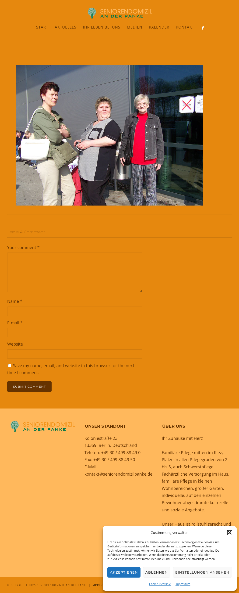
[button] (229, 532)
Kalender (159, 27)
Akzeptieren (124, 572)
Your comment (23, 247)
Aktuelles (66, 27)
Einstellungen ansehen (202, 572)
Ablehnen (156, 572)
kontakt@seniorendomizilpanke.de (118, 474)
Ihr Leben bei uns (101, 27)
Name (14, 301)
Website (15, 344)
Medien (134, 27)
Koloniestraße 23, (101, 438)
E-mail (15, 322)
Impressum (183, 584)
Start (42, 27)
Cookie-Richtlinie (160, 584)
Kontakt (185, 27)
